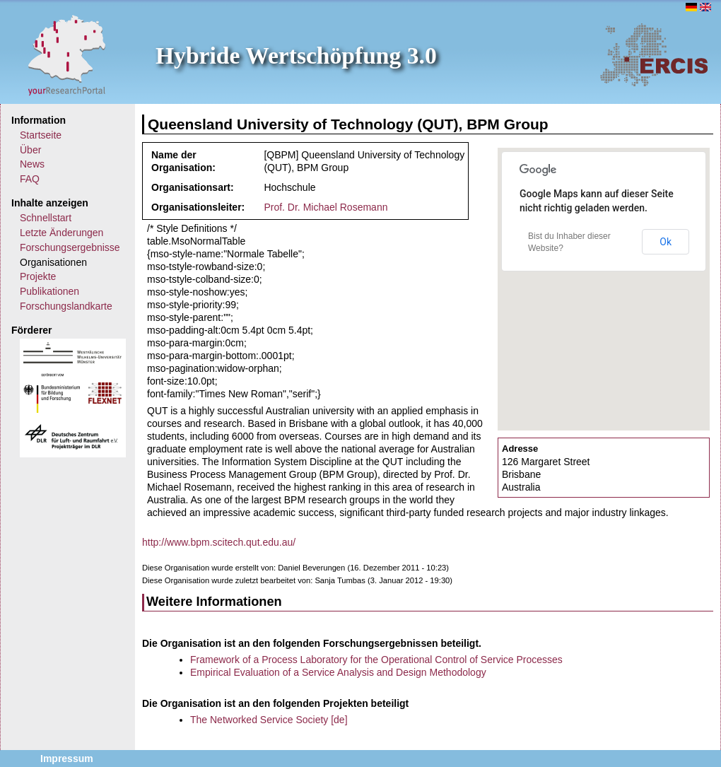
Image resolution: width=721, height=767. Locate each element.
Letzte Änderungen (61, 232)
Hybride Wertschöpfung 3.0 (296, 55)
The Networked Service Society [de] (269, 719)
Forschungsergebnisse (70, 247)
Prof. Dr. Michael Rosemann (325, 207)
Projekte (38, 276)
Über (30, 150)
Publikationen (49, 291)
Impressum (66, 758)
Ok (666, 241)
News (32, 164)
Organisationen (53, 262)
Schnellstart (45, 217)
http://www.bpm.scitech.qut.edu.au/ (218, 542)
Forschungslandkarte (66, 306)
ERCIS (654, 54)
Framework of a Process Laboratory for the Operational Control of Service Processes (376, 659)
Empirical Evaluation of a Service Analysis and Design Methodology (338, 672)
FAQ (30, 179)
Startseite (40, 135)
